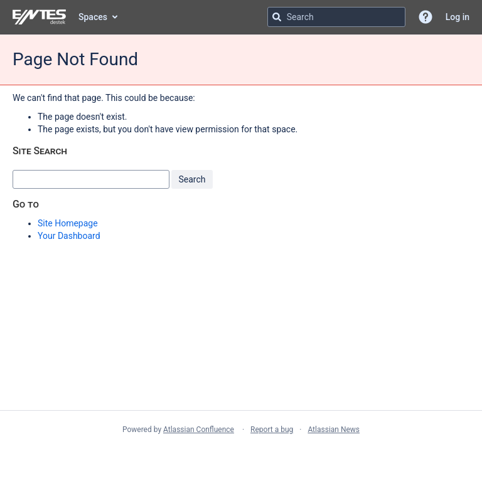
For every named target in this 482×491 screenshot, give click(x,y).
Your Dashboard (69, 236)
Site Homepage (68, 223)
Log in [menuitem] (457, 17)
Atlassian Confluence (198, 429)
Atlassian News (334, 429)
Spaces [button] (92, 17)
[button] (425, 17)
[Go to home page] (39, 17)
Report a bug (271, 429)
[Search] (277, 17)
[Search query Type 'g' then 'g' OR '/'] (336, 17)
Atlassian (241, 457)
